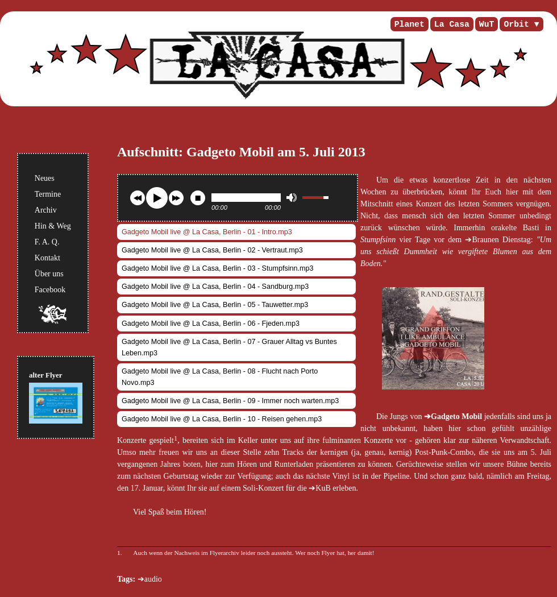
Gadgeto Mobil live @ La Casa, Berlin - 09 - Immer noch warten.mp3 (230, 401)
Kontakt (47, 258)
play (157, 197)
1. (119, 552)
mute (291, 197)
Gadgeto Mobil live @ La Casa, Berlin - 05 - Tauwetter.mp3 (215, 305)
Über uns (49, 274)
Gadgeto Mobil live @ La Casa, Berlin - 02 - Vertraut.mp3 (212, 250)
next (176, 198)
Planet (409, 24)
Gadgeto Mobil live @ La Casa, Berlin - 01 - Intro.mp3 (207, 232)
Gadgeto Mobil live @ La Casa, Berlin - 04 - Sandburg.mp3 (215, 287)
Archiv (46, 210)
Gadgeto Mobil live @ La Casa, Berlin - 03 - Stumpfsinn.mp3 (218, 268)
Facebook (50, 289)
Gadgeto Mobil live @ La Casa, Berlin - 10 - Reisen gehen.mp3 (222, 419)
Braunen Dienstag (501, 239)
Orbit (516, 24)
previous (138, 198)
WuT (486, 24)
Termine (48, 194)
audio (153, 579)
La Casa (451, 24)
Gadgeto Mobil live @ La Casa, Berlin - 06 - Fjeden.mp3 (211, 323)
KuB (322, 488)
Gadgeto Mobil (456, 416)
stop (198, 198)
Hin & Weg (53, 226)
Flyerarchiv (224, 552)
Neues (45, 178)
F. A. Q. (47, 242)
